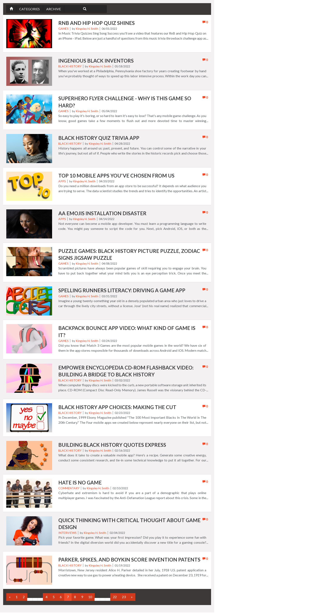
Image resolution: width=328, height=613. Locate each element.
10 (90, 597)
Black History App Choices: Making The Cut (117, 408)
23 (124, 597)
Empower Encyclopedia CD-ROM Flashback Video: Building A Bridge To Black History (126, 371)
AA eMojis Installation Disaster (102, 213)
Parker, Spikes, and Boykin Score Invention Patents (129, 560)
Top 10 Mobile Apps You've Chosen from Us (116, 176)
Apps (62, 181)
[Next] (131, 597)
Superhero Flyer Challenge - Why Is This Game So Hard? (125, 102)
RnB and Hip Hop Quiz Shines (96, 23)
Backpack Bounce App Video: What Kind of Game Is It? (127, 332)
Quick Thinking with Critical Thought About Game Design (129, 524)
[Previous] (9, 597)
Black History (70, 66)
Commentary (68, 489)
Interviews (67, 533)
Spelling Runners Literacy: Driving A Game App (121, 291)
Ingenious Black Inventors (96, 61)
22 (115, 597)
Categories (29, 9)
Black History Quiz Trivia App (99, 138)
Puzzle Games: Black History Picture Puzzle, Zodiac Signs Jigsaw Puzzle (129, 254)
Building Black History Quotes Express (112, 445)
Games (63, 29)
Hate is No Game (80, 483)
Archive (53, 9)
